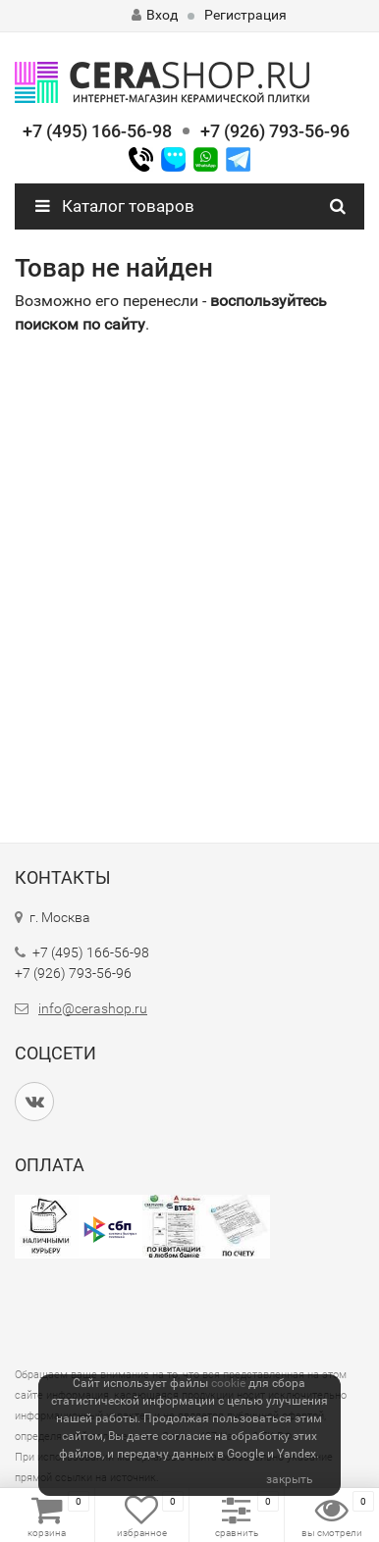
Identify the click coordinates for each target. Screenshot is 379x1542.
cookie (228, 1383)
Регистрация (245, 15)
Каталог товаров (114, 206)
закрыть (289, 1479)
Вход (155, 15)
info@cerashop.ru (92, 1008)
